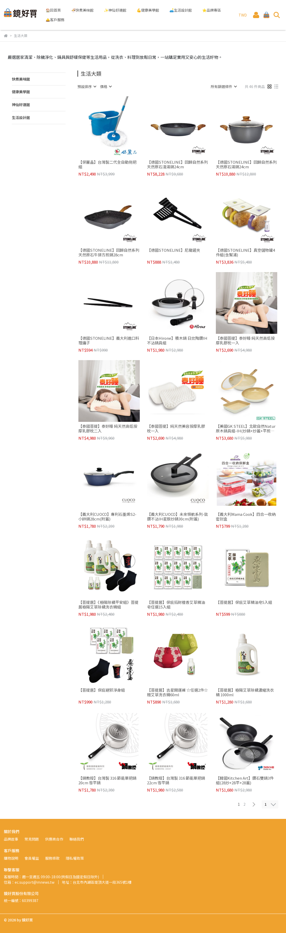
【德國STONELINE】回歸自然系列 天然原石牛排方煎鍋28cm (108, 252)
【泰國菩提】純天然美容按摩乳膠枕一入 (176, 428)
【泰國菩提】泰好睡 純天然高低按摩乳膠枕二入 (107, 428)
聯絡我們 (76, 839)
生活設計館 (21, 117)
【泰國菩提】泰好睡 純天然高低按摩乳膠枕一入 (245, 340)
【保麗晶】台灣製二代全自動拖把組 (107, 164)
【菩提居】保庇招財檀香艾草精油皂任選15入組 (176, 604)
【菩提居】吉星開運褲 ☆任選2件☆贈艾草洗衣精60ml (177, 692)
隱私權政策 (75, 858)
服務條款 (52, 858)
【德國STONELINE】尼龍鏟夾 (173, 250)
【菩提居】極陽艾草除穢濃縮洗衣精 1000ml (245, 692)
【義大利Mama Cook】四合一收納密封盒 (246, 516)
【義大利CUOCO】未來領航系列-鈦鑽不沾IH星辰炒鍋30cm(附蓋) (177, 516)
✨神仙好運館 (115, 10)
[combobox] (86, 86)
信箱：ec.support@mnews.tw (29, 882)
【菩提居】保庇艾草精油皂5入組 (244, 602)
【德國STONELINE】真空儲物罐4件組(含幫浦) (245, 252)
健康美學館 (21, 91)
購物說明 (11, 858)
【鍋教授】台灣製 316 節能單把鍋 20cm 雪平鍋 (107, 780)
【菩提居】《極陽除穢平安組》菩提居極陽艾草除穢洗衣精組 (108, 604)
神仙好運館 (21, 104)
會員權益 (31, 858)
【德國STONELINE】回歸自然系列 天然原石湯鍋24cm (246, 164)
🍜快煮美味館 (82, 10)
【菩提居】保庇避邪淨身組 (101, 690)
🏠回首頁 (53, 10)
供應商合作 (54, 839)
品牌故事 (11, 839)
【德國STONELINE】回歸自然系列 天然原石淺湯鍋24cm (177, 164)
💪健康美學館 (148, 10)
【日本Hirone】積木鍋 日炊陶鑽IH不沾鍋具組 (177, 340)
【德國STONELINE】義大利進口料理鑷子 (108, 340)
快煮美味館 (21, 79)
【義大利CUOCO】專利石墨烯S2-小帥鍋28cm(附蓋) (107, 516)
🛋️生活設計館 (180, 10)
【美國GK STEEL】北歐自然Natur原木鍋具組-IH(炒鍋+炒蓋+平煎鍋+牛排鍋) (245, 428)
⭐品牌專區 (211, 10)
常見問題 (31, 839)
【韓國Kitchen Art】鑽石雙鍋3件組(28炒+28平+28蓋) (245, 780)
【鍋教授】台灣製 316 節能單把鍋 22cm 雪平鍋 (176, 780)
